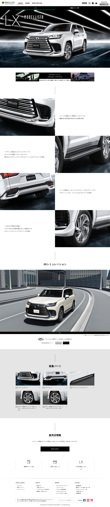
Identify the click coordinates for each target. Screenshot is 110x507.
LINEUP (20, 3)
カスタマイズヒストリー (61, 491)
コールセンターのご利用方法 (43, 489)
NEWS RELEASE (37, 3)
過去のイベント (20, 487)
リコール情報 (104, 4)
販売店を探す (55, 449)
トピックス (19, 485)
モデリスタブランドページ (62, 485)
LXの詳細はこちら (81, 466)
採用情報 (78, 493)
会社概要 (78, 485)
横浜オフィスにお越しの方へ (82, 487)
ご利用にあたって (80, 491)
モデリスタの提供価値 (61, 489)
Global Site (104, 2)
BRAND (27, 3)
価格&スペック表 (74, 8)
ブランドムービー (60, 487)
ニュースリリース (20, 489)
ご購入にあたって (55, 466)
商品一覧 (38, 485)
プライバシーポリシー (81, 489)
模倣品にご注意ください (42, 491)
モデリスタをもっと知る (61, 493)
